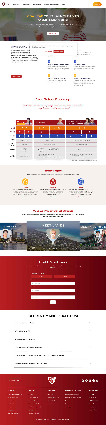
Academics (26, 4)
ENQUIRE (97, 4)
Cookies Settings (48, 51)
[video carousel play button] (53, 236)
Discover (16, 4)
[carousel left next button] (103, 236)
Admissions (36, 4)
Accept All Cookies (58, 51)
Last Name (33, 287)
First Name (33, 280)
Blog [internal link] (63, 4)
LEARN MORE (16, 76)
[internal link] (97, 4)
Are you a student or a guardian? (38, 273)
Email (32, 294)
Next (53, 302)
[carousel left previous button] (3, 236)
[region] (53, 48)
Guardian (65, 276)
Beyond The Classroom (51, 4)
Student (42, 276)
